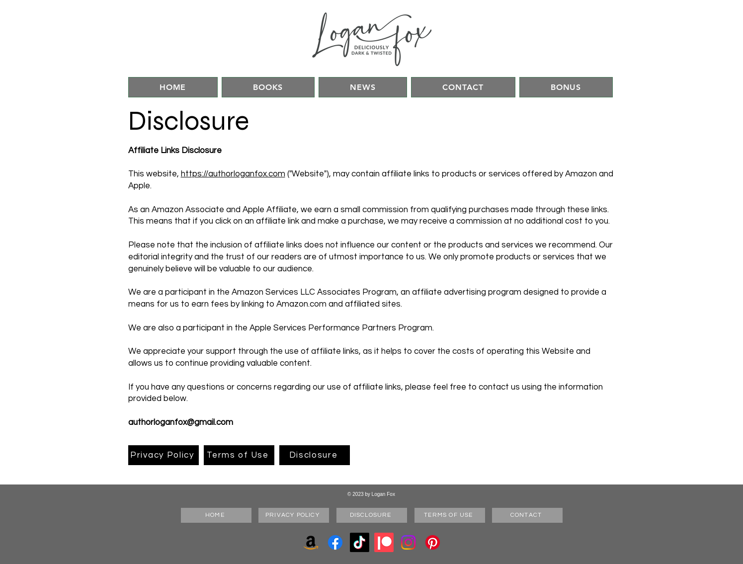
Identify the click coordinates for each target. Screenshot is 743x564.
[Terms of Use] (239, 455)
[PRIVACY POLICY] (293, 515)
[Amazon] (311, 542)
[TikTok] (359, 542)
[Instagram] (408, 542)
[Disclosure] (314, 455)
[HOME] (216, 515)
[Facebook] (335, 542)
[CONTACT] (527, 515)
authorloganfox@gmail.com (180, 422)
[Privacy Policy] (163, 455)
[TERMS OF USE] (449, 515)
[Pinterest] (432, 542)
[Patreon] (384, 542)
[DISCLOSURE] (371, 515)
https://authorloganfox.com (233, 173)
